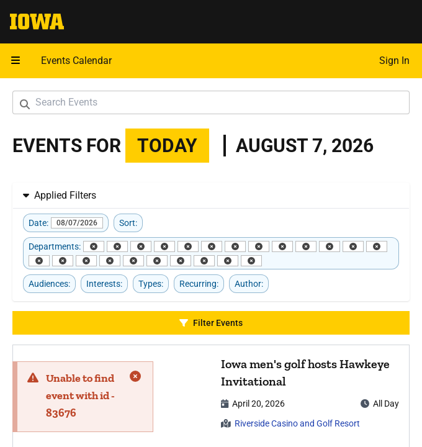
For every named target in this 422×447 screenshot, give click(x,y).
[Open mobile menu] (15, 60)
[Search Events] (211, 102)
